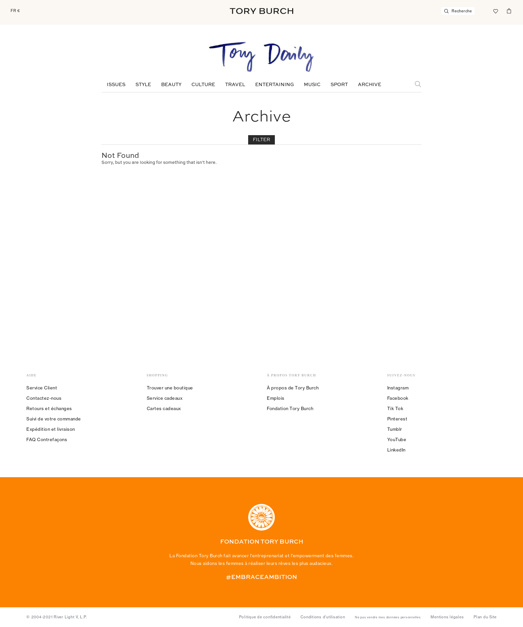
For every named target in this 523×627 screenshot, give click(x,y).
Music (312, 84)
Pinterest (397, 418)
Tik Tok (395, 408)
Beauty (171, 84)
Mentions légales (447, 617)
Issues (116, 84)
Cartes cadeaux (164, 408)
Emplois (276, 398)
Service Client (41, 387)
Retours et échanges (49, 408)
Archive (369, 84)
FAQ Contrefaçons (46, 439)
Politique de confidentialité (265, 617)
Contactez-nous (43, 398)
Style (143, 84)
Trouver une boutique (170, 387)
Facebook (398, 398)
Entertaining (274, 84)
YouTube (397, 439)
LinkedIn (396, 449)
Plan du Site (485, 617)
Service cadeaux (165, 398)
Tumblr (394, 429)
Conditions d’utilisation (323, 617)
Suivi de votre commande (53, 418)
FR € (15, 10)
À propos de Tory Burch (293, 387)
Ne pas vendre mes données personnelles (388, 617)
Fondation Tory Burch (290, 408)
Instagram (398, 387)
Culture (203, 84)
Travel (235, 84)
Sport (339, 84)
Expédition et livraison (50, 429)
